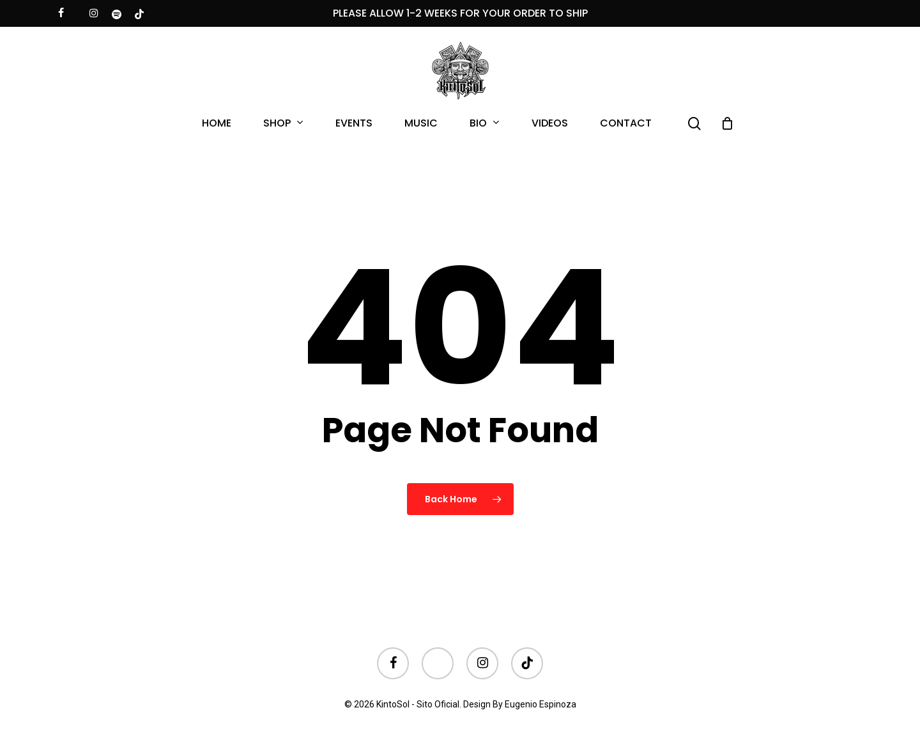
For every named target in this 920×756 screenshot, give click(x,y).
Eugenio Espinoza (540, 704)
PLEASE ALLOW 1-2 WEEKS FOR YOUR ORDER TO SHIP (460, 13)
